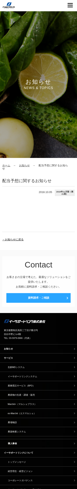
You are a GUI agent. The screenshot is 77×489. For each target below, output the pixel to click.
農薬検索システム (17, 431)
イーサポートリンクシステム (22, 376)
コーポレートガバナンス (20, 480)
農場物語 (12, 422)
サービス (8, 358)
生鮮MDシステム (16, 367)
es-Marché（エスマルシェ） (22, 413)
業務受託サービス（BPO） (21, 385)
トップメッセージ (17, 462)
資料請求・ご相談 (38, 297)
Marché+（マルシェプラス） (22, 404)
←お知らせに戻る (13, 239)
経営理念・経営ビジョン (20, 471)
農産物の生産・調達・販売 (21, 395)
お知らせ (24, 165)
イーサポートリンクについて (18, 452)
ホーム (6, 165)
